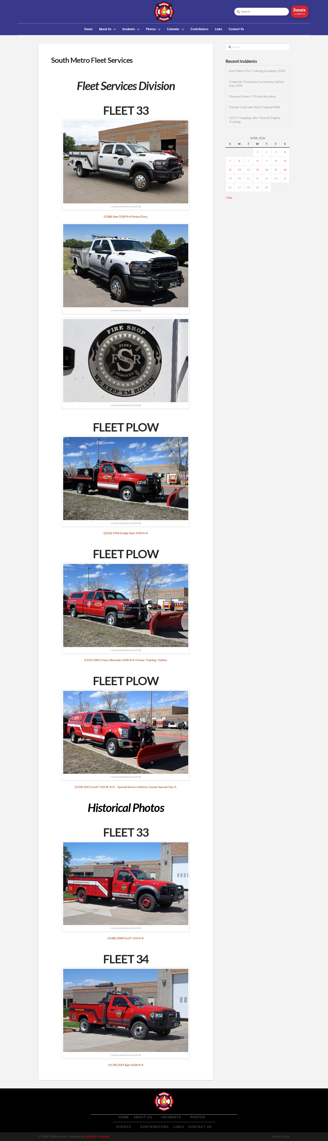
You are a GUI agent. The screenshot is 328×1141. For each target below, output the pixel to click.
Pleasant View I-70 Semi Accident (252, 96)
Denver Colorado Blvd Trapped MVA (254, 107)
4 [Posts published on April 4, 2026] (285, 152)
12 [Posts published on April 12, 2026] (230, 169)
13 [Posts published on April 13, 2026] (239, 169)
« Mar (229, 197)
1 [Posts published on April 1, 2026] (257, 152)
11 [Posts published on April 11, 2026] (284, 160)
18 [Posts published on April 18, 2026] (284, 169)
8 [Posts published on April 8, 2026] (257, 160)
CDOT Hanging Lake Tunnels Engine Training (254, 120)
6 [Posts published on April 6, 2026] (239, 160)
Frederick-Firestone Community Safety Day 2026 (256, 84)
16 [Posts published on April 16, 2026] (266, 169)
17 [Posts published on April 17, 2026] (275, 169)
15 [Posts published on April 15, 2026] (257, 169)
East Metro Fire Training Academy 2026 (257, 71)
